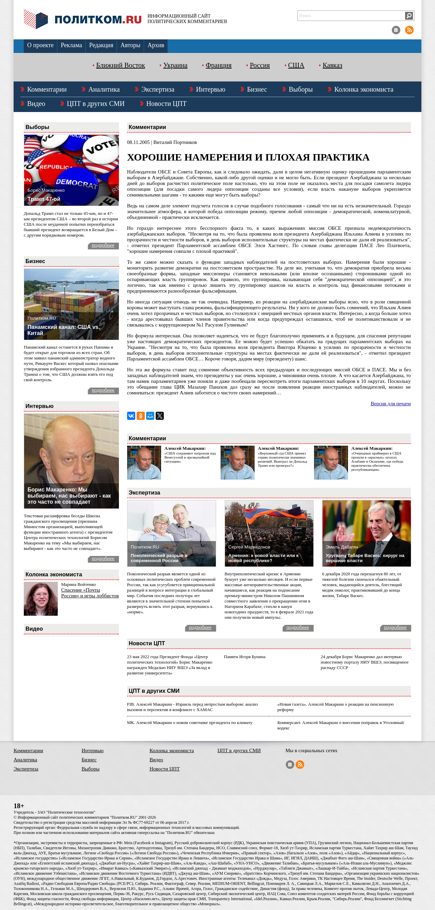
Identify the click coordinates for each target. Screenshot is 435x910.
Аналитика (104, 89)
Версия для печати (391, 403)
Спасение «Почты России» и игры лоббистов (90, 592)
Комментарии (47, 89)
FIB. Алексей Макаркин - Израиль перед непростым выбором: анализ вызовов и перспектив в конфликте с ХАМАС (192, 707)
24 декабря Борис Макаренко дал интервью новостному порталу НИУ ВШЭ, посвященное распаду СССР (364, 662)
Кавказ (332, 65)
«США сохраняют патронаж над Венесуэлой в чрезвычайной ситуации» (190, 457)
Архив (155, 45)
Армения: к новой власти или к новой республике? (263, 558)
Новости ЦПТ (166, 103)
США (296, 65)
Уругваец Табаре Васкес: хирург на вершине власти (365, 558)
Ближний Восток (120, 65)
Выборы (301, 89)
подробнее (103, 245)
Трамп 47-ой (44, 199)
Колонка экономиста (364, 89)
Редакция (101, 45)
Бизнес (257, 89)
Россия (260, 65)
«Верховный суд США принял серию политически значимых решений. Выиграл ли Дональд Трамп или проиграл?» (282, 459)
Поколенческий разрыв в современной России (159, 558)
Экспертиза (157, 89)
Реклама (71, 45)
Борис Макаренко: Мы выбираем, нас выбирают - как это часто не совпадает (69, 496)
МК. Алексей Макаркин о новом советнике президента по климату (190, 722)
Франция (218, 65)
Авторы (130, 45)
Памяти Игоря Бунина (244, 656)
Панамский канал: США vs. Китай (64, 330)
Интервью (210, 89)
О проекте (40, 45)
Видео (36, 103)
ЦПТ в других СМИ (96, 103)
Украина (175, 65)
